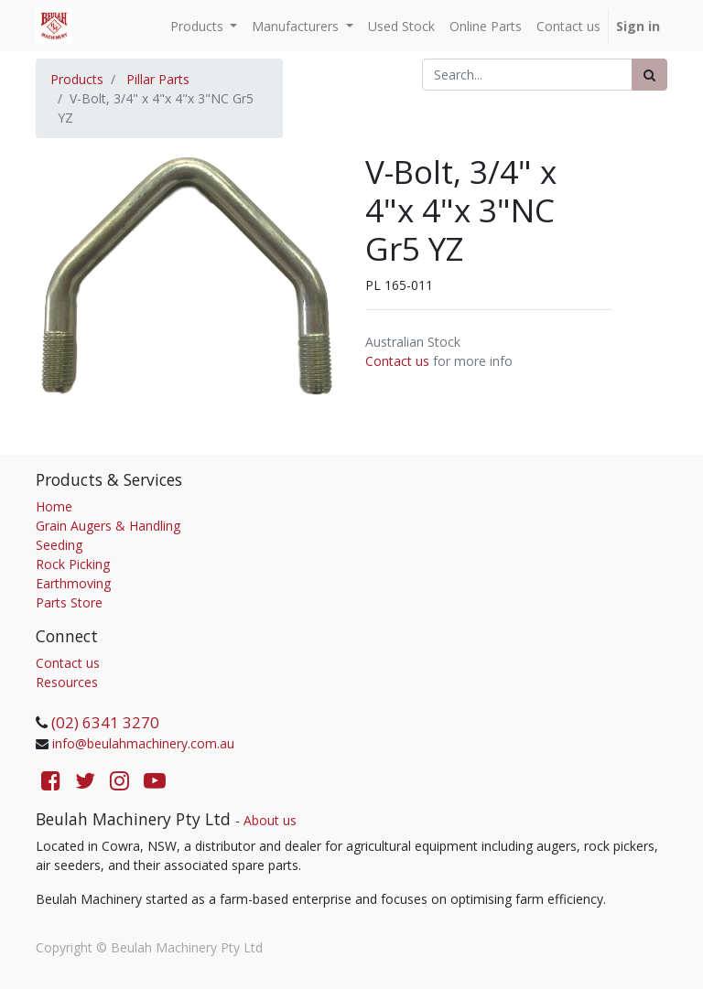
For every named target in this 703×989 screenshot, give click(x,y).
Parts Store (69, 602)
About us (270, 820)
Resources (67, 682)
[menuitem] (401, 26)
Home (54, 506)
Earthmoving (73, 583)
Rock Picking (73, 564)
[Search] (649, 75)
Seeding (59, 545)
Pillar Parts (157, 79)
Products (76, 79)
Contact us (397, 361)
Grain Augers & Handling (108, 525)
